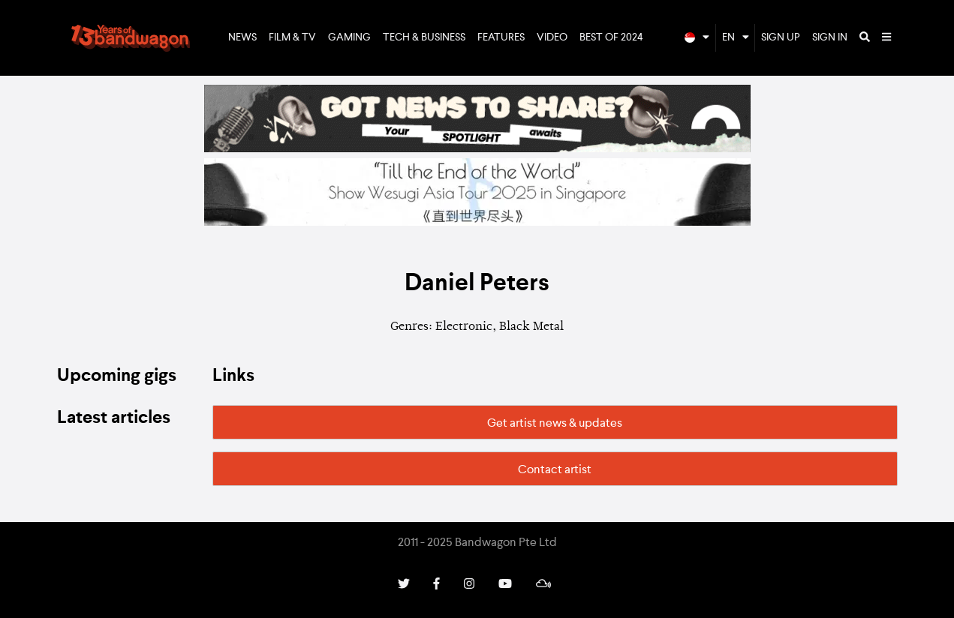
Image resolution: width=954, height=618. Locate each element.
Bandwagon (130, 38)
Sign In (829, 37)
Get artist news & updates (554, 424)
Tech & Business (424, 37)
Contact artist (554, 470)
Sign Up (780, 37)
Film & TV (292, 37)
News (242, 37)
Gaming (349, 37)
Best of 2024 (611, 37)
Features (501, 37)
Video (552, 37)
